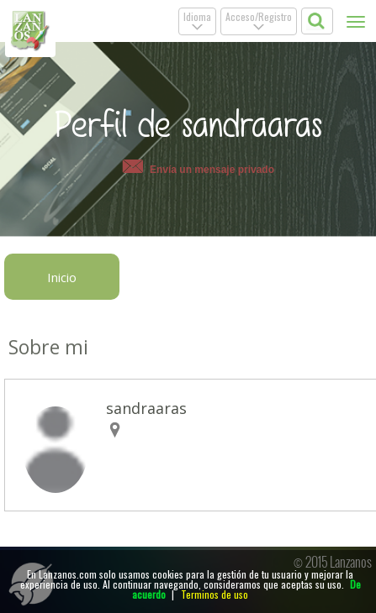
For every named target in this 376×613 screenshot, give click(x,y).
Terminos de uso (214, 594)
